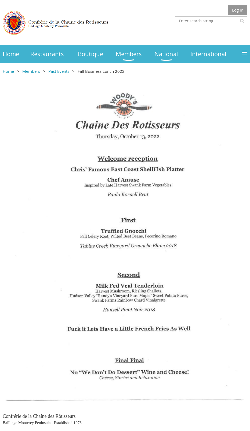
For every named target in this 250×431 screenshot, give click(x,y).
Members (31, 71)
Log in (237, 10)
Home (8, 71)
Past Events (58, 71)
